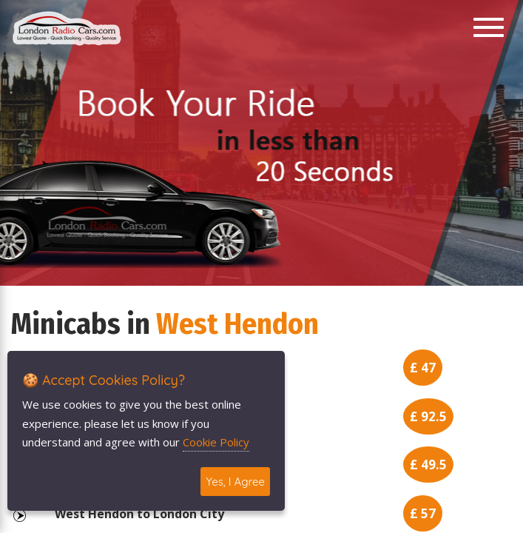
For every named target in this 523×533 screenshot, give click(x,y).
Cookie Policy (216, 442)
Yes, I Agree (235, 482)
